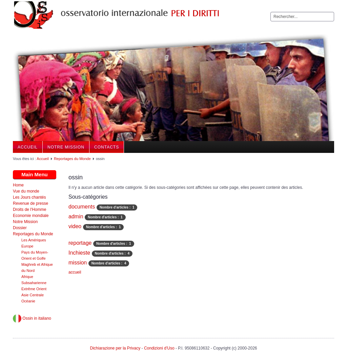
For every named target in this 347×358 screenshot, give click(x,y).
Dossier (20, 227)
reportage (80, 243)
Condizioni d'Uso (159, 348)
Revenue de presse (30, 203)
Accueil (28, 147)
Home (18, 185)
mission (77, 262)
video (74, 226)
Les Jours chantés (29, 197)
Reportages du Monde (72, 159)
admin (75, 216)
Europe (27, 246)
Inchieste (79, 253)
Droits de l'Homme (29, 209)
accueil (74, 272)
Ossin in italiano (32, 318)
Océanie (28, 301)
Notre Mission (65, 147)
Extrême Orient (33, 289)
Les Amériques (33, 240)
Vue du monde (26, 191)
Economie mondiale (30, 215)
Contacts (106, 147)
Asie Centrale (32, 295)
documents (81, 207)
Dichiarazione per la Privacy (115, 348)
